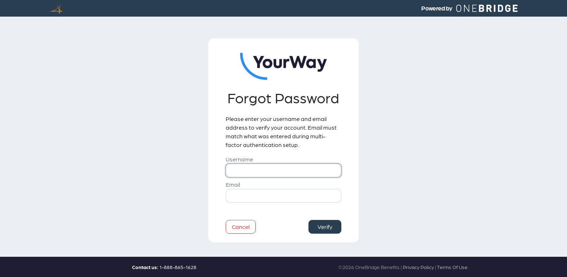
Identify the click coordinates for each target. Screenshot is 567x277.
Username (239, 159)
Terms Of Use (452, 267)
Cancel (241, 226)
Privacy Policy (418, 267)
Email (233, 184)
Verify (324, 226)
